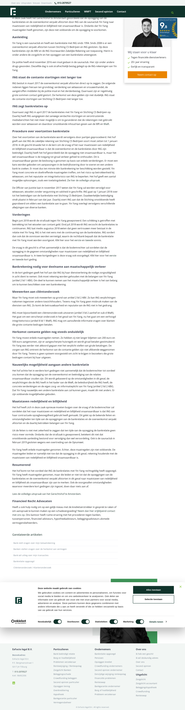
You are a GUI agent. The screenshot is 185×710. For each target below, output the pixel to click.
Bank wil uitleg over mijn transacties (65, 555)
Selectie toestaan (153, 682)
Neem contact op (146, 74)
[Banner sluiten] (181, 669)
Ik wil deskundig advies (147, 658)
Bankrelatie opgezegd (65, 561)
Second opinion (104, 11)
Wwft (106, 124)
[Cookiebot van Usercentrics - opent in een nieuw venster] (18, 704)
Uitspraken (26, 3)
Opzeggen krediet (103, 662)
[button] (171, 11)
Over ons (15, 3)
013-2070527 (62, 3)
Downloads (46, 3)
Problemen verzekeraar (64, 662)
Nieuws (36, 3)
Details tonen (156, 704)
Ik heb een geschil (144, 653)
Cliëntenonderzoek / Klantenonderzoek (65, 568)
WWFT (87, 11)
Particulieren (72, 11)
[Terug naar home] (13, 11)
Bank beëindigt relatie (64, 653)
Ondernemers (53, 11)
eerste (77, 240)
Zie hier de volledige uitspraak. (83, 180)
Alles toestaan (153, 672)
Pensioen (99, 658)
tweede (89, 240)
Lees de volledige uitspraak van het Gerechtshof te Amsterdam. (46, 493)
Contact (121, 11)
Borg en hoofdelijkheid (64, 658)
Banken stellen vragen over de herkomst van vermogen (65, 549)
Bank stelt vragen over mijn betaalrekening (65, 543)
